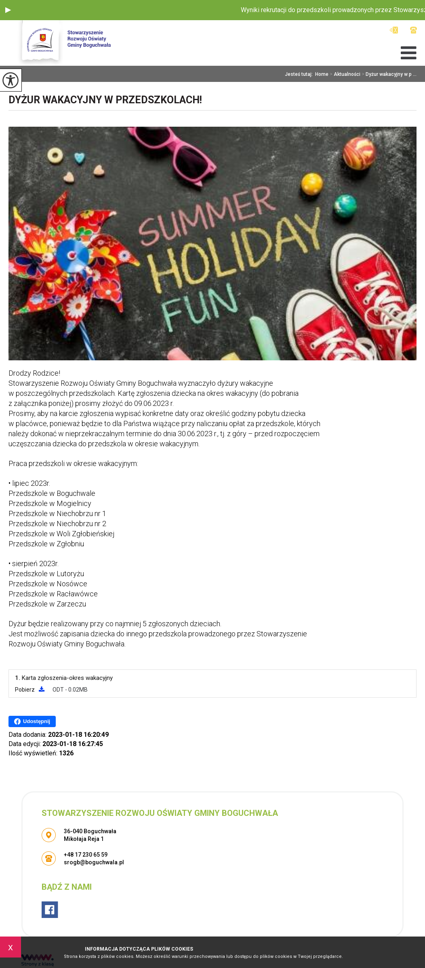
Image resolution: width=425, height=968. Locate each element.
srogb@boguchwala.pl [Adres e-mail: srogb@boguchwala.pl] (94, 862)
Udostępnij (32, 721)
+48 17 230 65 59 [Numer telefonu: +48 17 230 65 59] (85, 854)
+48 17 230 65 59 (413, 30)
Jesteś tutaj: (300, 74)
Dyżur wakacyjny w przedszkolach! (105, 100)
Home (321, 74)
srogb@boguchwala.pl (393, 30)
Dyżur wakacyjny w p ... (388, 74)
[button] (8, 10)
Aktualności (344, 74)
